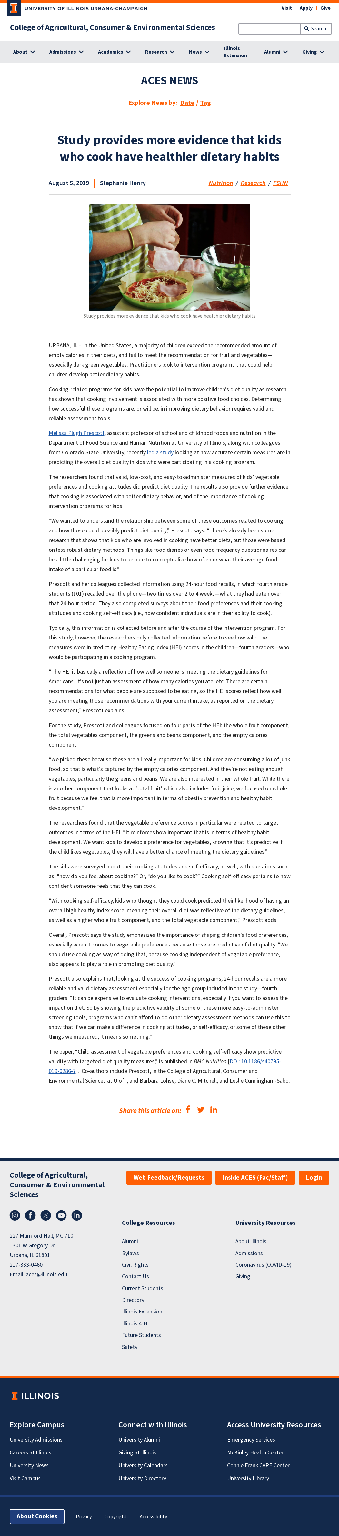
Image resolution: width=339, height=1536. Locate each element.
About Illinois (250, 1241)
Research (253, 183)
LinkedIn (77, 1215)
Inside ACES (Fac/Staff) (255, 1177)
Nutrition (221, 183)
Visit (287, 8)
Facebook (30, 1215)
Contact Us (135, 1277)
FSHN (280, 183)
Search (318, 28)
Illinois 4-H (134, 1324)
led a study (160, 453)
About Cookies (37, 1516)
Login (314, 1177)
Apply (306, 8)
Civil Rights (135, 1265)
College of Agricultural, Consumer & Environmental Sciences (112, 28)
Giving (242, 1277)
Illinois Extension (235, 52)
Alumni (130, 1241)
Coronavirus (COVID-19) (263, 1265)
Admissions (249, 1253)
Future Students (141, 1335)
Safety (129, 1347)
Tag (205, 102)
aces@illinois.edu (46, 1275)
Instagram (15, 1215)
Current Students (142, 1288)
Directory (133, 1300)
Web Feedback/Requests (169, 1177)
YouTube (61, 1215)
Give (325, 8)
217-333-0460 (26, 1265)
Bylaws (130, 1253)
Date (187, 102)
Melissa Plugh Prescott (77, 433)
